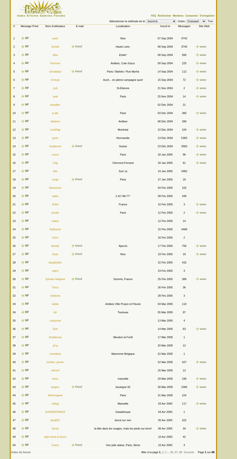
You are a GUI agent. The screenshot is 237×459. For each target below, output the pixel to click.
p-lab (55, 113)
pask (55, 38)
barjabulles (55, 262)
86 (171, 452)
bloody (55, 245)
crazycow (55, 320)
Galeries (46, 15)
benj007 (55, 420)
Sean (55, 254)
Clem (55, 237)
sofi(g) (55, 403)
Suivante (189, 452)
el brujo (55, 79)
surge (55, 179)
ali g (55, 345)
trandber (55, 104)
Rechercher (164, 15)
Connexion (191, 15)
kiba (55, 54)
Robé (55, 204)
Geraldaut (55, 71)
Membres (178, 15)
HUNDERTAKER (55, 411)
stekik (55, 304)
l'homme (55, 63)
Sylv (55, 328)
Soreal (55, 46)
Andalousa (55, 337)
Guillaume (55, 146)
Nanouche (55, 187)
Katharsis (55, 229)
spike (55, 196)
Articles (33, 15)
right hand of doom (55, 436)
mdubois (55, 295)
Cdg (55, 162)
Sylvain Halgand (55, 279)
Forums (59, 15)
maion (55, 220)
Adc (55, 171)
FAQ (153, 15)
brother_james (55, 362)
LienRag (55, 129)
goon (55, 137)
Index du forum (20, 452)
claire (55, 270)
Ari (55, 312)
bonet (55, 428)
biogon (55, 387)
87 (176, 452)
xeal (55, 96)
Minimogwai (55, 395)
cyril (55, 88)
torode (55, 212)
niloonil (55, 370)
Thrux (55, 287)
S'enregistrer (207, 15)
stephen (55, 121)
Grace (55, 445)
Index (21, 15)
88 (180, 452)
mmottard (55, 353)
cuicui (55, 154)
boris (55, 378)
